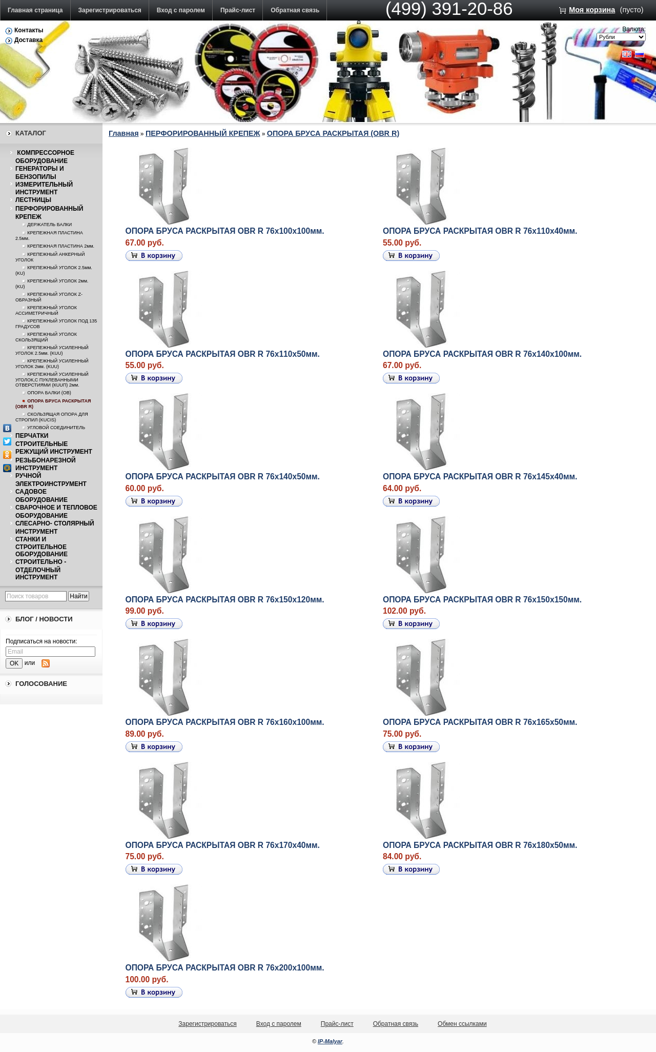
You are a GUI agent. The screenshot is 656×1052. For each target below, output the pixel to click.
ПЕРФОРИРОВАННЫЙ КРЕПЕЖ (203, 133)
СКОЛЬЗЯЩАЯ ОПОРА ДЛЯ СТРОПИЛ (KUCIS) (51, 417)
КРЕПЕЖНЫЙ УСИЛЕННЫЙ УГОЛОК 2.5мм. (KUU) (52, 350)
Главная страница (35, 10)
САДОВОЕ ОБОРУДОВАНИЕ (41, 495)
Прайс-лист (237, 10)
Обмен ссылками (462, 1023)
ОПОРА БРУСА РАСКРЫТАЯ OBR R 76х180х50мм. (480, 845)
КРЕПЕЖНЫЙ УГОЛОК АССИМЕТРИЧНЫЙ (46, 310)
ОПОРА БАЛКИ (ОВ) (49, 392)
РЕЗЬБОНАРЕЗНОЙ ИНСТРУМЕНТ (45, 464)
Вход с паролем (181, 10)
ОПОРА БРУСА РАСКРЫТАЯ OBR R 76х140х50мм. (223, 476)
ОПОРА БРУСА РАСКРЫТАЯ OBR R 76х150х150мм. (482, 599)
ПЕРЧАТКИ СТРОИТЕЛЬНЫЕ (41, 440)
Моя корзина (592, 10)
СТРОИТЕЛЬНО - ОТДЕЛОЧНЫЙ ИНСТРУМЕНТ (40, 569)
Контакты (29, 30)
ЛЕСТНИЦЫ (33, 200)
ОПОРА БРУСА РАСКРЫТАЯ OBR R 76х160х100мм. (225, 722)
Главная (124, 133)
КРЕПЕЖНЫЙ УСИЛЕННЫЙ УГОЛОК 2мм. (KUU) (52, 363)
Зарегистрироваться (109, 10)
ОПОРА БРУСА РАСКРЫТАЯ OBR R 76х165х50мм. (480, 722)
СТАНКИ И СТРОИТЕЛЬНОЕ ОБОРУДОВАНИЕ (41, 547)
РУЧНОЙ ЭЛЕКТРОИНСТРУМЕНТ (51, 480)
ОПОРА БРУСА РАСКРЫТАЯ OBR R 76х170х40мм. (223, 845)
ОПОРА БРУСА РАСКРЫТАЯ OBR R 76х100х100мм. (225, 231)
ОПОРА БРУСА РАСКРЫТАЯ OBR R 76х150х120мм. (225, 599)
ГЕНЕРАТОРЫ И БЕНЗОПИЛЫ (39, 172)
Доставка (28, 40)
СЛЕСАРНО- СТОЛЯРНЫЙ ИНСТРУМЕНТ (54, 527)
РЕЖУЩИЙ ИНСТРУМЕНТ (53, 451)
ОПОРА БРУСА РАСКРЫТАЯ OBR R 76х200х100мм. (225, 967)
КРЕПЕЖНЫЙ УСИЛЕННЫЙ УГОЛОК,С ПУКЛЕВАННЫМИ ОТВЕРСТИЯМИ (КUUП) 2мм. (52, 380)
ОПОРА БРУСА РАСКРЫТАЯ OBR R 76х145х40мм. (480, 476)
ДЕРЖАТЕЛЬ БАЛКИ (49, 224)
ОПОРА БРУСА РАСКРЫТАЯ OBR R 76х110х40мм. (480, 231)
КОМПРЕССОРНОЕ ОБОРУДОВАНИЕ (44, 157)
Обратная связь (295, 10)
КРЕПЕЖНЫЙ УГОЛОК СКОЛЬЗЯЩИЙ (46, 337)
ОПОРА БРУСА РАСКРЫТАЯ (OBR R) (333, 133)
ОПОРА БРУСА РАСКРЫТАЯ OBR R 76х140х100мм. (482, 354)
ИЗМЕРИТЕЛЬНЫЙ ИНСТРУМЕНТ (44, 188)
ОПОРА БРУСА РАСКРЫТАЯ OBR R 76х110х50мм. (223, 354)
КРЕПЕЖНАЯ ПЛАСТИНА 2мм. (60, 246)
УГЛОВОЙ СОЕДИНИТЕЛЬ (56, 427)
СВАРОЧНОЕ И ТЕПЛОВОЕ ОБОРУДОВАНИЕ (56, 511)
